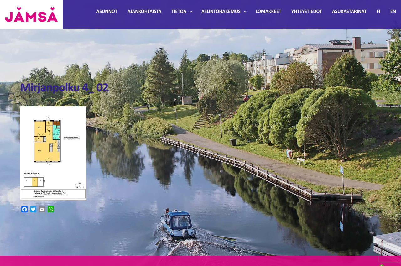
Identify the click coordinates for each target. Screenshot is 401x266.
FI (378, 11)
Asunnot (106, 11)
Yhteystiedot (306, 11)
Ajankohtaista (144, 11)
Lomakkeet (268, 11)
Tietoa (178, 11)
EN (393, 11)
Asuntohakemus (221, 11)
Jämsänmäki (31, 14)
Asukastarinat (349, 11)
